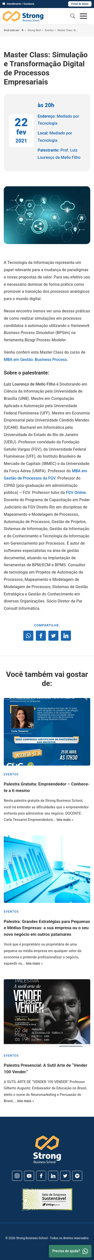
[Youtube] (29, 1176)
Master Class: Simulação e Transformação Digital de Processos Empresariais (68, 30)
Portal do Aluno (79, 4)
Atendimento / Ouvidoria (18, 4)
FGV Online (76, 492)
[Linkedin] (53, 1176)
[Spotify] (77, 1176)
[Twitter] (65, 1176)
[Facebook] (41, 1176)
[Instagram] (17, 1176)
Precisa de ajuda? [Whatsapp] (70, 1251)
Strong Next (34, 30)
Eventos (49, 30)
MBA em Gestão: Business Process (35, 359)
